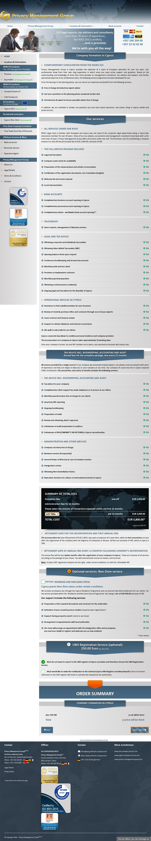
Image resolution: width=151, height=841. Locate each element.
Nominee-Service (10, 148)
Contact (140, 26)
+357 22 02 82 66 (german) (89, 760)
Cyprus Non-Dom (10, 120)
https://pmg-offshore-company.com (92, 755)
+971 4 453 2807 (16, 763)
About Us (7, 164)
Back (47, 730)
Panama (6, 74)
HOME (5, 56)
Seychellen (7, 79)
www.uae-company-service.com (126, 751)
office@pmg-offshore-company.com (92, 751)
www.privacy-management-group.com (128, 759)
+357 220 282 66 (16, 760)
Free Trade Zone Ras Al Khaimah (16, 131)
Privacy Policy (9, 772)
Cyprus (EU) (8, 109)
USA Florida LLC (9, 97)
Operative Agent (10, 153)
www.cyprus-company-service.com (126, 755)
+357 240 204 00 (52, 763)
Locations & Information (81, 26)
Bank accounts (115, 26)
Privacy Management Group (40, 26)
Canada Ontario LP (10, 91)
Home (10, 26)
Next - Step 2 (139, 730)
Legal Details (8, 170)
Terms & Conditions (11, 176)
